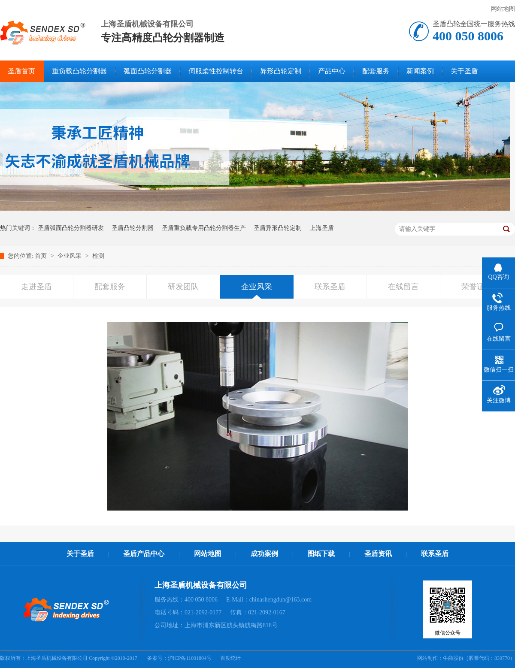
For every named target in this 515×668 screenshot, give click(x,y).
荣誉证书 (476, 286)
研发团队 (183, 286)
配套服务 (376, 71)
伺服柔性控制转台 (215, 71)
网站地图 (503, 9)
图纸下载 (321, 553)
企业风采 (70, 256)
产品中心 (331, 71)
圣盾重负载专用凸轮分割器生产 (204, 228)
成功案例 (264, 553)
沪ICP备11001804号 (190, 658)
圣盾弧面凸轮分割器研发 (71, 228)
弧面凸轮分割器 (148, 71)
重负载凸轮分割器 (79, 71)
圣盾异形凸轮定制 (278, 228)
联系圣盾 (330, 286)
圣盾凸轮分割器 (133, 228)
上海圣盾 (322, 228)
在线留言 (403, 286)
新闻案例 (420, 71)
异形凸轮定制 (280, 71)
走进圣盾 (36, 286)
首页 (41, 256)
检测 (98, 256)
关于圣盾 (464, 71)
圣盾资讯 (378, 553)
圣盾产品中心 (143, 553)
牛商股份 (453, 658)
